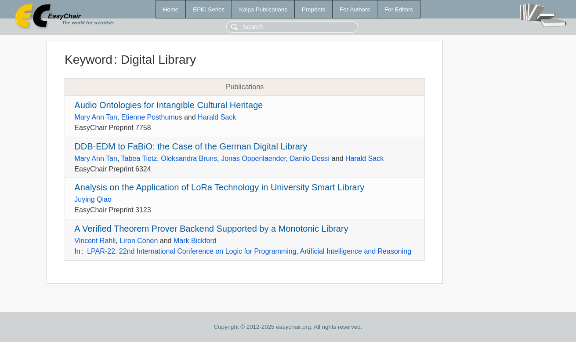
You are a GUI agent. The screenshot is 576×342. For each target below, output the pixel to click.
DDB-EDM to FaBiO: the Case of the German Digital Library (190, 146)
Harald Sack (217, 117)
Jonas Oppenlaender (253, 158)
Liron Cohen (139, 240)
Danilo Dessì (310, 158)
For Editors (398, 9)
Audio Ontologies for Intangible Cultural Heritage (168, 105)
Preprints (313, 9)
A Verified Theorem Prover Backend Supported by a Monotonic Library (211, 228)
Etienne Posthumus (151, 117)
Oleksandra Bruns (189, 158)
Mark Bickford (195, 240)
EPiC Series (209, 9)
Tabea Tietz (139, 158)
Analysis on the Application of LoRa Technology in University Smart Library (219, 187)
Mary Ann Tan (95, 117)
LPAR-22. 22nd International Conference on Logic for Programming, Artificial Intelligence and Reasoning (249, 251)
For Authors (355, 9)
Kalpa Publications (263, 9)
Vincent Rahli (95, 240)
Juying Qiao (93, 199)
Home (171, 9)
